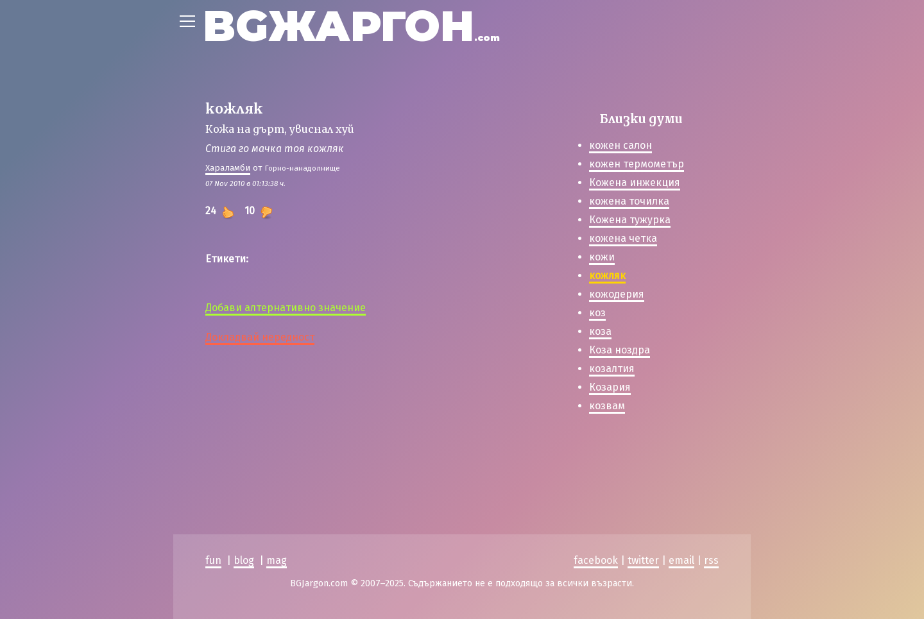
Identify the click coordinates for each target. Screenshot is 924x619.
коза (600, 331)
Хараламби (227, 167)
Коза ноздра (619, 350)
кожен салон (620, 145)
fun (213, 560)
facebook (596, 560)
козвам (607, 406)
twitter (643, 560)
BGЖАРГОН (351, 26)
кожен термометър (636, 164)
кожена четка (623, 238)
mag (276, 560)
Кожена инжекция (634, 182)
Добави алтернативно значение (285, 307)
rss (711, 560)
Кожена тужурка (630, 220)
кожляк (607, 275)
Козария (610, 387)
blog (244, 560)
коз (597, 313)
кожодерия (616, 294)
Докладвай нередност (259, 337)
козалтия (612, 368)
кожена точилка (629, 201)
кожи (602, 257)
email (681, 560)
